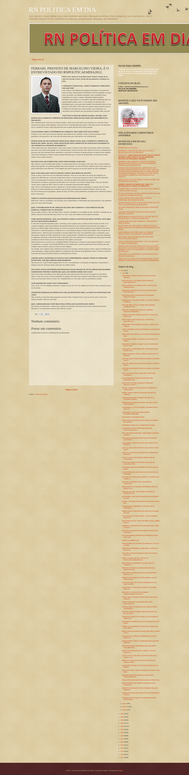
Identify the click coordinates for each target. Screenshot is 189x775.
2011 (122, 757)
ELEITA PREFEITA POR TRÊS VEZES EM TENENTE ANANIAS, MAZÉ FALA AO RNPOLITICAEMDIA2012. (135, 233)
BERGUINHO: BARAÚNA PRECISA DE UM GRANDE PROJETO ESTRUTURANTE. (135, 237)
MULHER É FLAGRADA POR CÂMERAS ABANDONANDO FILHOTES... (135, 593)
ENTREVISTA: (139, 157)
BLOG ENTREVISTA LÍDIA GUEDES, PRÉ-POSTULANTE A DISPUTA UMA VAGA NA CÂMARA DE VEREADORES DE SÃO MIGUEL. (139, 227)
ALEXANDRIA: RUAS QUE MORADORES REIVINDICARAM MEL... (136, 413)
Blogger (120, 770)
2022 (122, 723)
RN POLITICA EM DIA (62, 9)
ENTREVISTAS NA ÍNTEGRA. (128, 148)
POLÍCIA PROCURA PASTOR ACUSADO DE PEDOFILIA (140, 680)
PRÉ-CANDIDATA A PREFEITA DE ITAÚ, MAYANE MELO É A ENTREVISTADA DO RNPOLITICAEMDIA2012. (138, 217)
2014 (122, 748)
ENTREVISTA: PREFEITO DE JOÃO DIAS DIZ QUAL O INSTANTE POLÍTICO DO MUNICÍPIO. (136, 151)
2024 (122, 717)
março (124, 703)
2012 (122, 754)
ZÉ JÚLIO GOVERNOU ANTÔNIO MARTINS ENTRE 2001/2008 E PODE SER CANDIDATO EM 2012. (139, 194)
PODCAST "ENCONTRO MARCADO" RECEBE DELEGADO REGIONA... (137, 310)
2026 (122, 270)
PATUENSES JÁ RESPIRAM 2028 (133, 417)
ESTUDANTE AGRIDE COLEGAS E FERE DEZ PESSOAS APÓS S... (137, 384)
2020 (122, 729)
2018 (122, 736)
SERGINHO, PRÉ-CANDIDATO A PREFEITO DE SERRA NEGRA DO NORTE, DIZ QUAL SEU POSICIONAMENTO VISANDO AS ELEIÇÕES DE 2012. (137, 163)
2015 (122, 745)
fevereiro (125, 706)
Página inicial (38, 59)
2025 (122, 714)
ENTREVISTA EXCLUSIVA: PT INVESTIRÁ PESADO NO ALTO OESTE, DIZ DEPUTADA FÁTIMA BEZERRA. (138, 203)
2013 (122, 751)
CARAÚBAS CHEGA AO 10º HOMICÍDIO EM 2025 (138, 425)
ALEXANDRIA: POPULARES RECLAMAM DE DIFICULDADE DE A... (137, 429)
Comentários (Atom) (41, 394)
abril (123, 273)
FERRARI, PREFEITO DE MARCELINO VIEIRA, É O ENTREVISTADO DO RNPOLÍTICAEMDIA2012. (135, 185)
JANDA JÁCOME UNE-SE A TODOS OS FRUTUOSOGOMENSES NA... (135, 559)
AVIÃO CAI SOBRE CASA (130, 540)
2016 (122, 742)
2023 (122, 720)
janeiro (124, 710)
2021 (122, 726)
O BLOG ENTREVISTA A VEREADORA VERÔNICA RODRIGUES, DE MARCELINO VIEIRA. (135, 199)
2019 (122, 732)
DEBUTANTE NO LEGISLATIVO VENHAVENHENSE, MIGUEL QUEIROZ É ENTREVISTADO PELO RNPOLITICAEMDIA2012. (139, 259)
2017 (122, 739)
